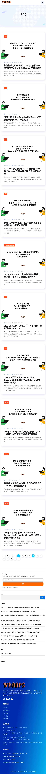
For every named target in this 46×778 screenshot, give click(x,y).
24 (4, 563)
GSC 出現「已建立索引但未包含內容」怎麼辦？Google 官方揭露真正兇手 (19, 640)
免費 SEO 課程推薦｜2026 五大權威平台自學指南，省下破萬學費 (22, 227)
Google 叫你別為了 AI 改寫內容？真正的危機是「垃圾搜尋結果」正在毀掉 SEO (20, 636)
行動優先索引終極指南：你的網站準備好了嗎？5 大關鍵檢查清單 (22, 488)
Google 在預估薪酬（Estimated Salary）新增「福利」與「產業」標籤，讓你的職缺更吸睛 (21, 539)
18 (22, 560)
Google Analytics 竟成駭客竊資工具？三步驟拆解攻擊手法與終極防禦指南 (23, 436)
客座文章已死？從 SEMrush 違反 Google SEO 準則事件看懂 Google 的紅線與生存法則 (22, 384)
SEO (6, 36)
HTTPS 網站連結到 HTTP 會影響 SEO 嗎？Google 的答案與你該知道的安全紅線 (22, 174)
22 (37, 560)
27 (15, 563)
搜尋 (2, 598)
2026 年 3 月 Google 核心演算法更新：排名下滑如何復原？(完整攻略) (18, 615)
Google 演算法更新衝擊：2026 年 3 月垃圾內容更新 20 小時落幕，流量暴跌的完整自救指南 (23, 620)
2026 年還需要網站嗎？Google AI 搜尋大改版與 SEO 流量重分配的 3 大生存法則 (20, 625)
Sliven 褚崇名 (8, 62)
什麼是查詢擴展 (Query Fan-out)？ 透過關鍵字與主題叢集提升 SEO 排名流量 (20, 632)
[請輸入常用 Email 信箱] (23, 584)
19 (25, 560)
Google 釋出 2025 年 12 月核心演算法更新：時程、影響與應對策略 (17, 644)
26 (11, 563)
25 (7, 563)
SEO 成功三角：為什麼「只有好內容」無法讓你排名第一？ (22, 330)
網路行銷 (6, 406)
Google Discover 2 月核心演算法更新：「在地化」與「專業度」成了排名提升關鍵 (21, 629)
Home (21, 19)
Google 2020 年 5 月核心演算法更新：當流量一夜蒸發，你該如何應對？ (23, 279)
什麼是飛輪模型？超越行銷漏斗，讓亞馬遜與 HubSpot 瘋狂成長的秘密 (18, 648)
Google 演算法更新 (9, 248)
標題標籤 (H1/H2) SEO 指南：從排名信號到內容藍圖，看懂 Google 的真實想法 (23, 68)
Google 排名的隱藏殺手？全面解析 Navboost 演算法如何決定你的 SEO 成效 (20, 612)
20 (29, 560)
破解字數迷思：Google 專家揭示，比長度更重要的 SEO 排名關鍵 (22, 121)
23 (40, 560)
